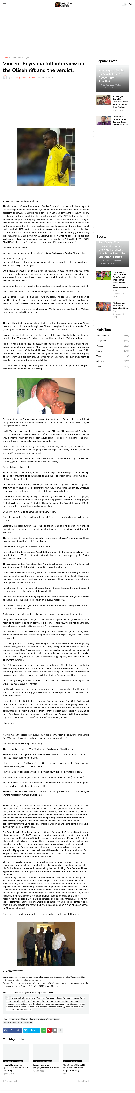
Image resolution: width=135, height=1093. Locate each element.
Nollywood (112, 340)
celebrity (112, 361)
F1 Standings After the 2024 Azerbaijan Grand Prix (121, 307)
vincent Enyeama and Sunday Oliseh (18, 1022)
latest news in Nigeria (21, 58)
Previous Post (11, 1081)
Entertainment (112, 335)
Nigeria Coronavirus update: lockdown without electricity (15, 1068)
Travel (112, 356)
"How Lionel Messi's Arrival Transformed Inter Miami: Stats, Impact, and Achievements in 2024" (120, 281)
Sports (56, 1019)
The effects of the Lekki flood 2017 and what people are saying (74, 1068)
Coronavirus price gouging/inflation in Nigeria (46, 1066)
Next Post (82, 1081)
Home (5, 58)
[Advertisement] (67, 30)
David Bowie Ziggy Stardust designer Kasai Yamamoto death (121, 121)
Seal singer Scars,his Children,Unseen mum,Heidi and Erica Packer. (120, 101)
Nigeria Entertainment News (40, 1019)
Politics (112, 346)
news (112, 366)
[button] (4, 4)
